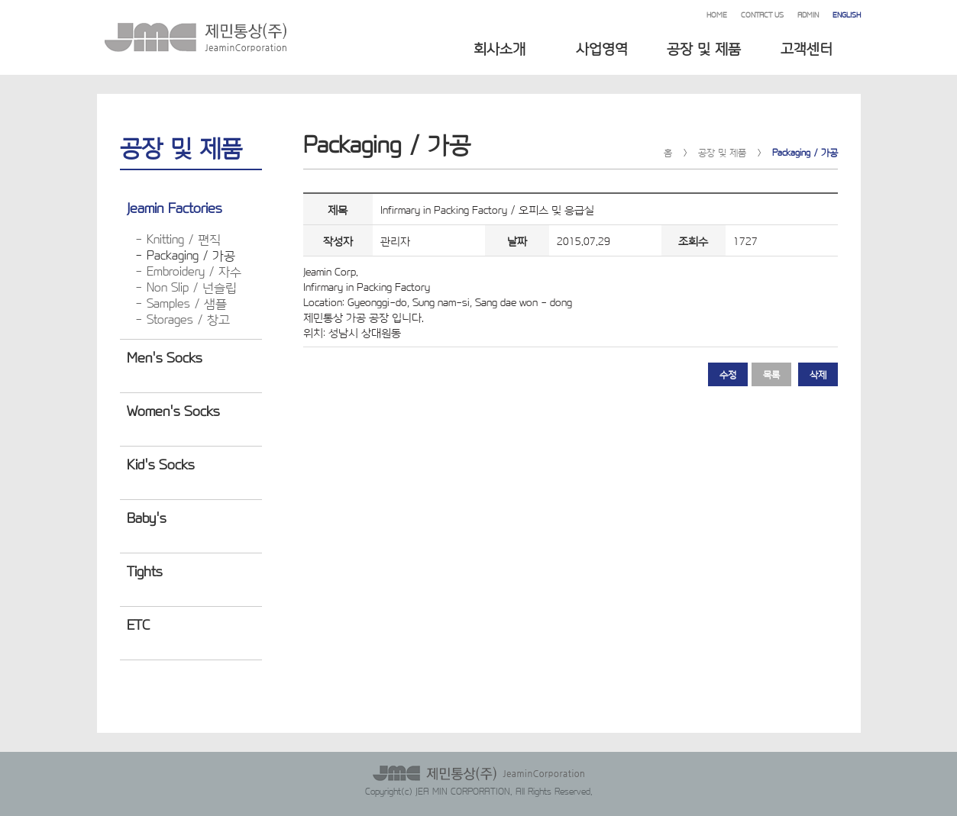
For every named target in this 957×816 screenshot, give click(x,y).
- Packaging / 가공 (185, 255)
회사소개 (499, 47)
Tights (144, 570)
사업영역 (602, 47)
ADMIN (808, 14)
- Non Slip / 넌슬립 (186, 287)
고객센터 (807, 47)
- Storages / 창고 (182, 319)
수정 (727, 374)
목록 (771, 374)
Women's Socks (173, 410)
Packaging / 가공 (805, 152)
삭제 (818, 374)
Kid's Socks (160, 463)
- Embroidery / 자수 (188, 271)
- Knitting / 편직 (178, 239)
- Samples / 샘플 (181, 303)
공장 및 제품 (704, 47)
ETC (138, 623)
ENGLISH (847, 14)
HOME (716, 14)
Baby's (146, 517)
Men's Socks (164, 356)
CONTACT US (762, 14)
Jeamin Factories (174, 207)
